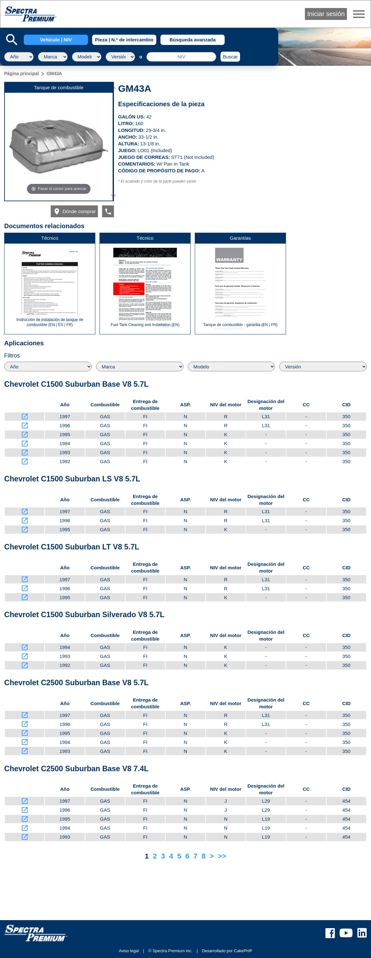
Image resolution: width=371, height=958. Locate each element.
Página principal (21, 73)
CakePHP (243, 950)
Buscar (230, 56)
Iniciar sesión (326, 13)
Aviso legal (129, 950)
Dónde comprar (74, 211)
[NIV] (181, 57)
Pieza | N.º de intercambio (124, 39)
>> (222, 856)
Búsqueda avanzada (192, 39)
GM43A (54, 73)
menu (359, 14)
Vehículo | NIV (56, 39)
